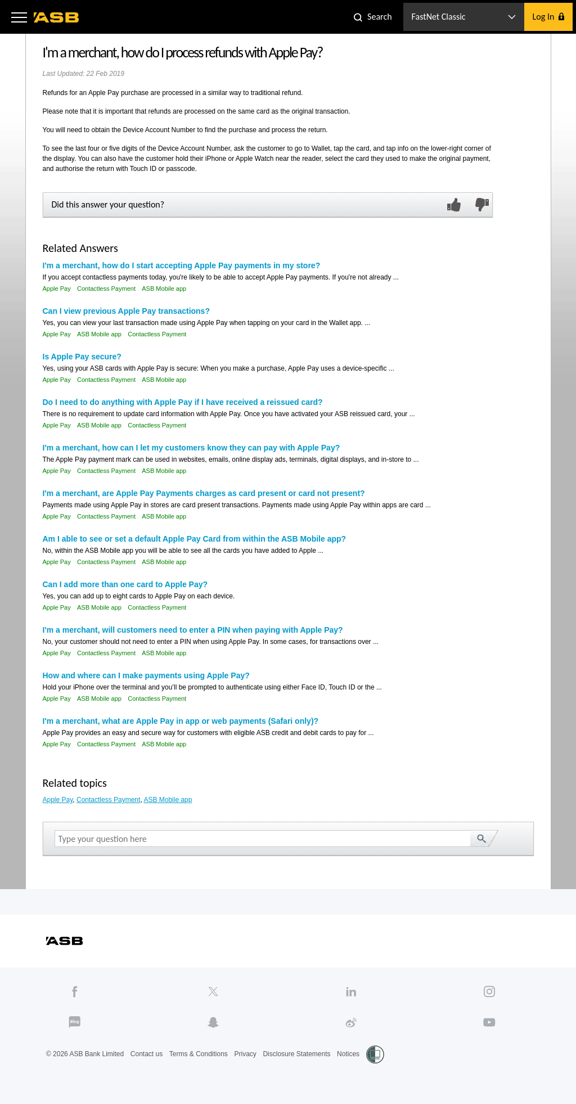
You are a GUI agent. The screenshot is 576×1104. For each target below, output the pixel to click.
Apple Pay (57, 288)
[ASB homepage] (56, 17)
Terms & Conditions (198, 1054)
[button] (19, 17)
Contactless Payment (106, 288)
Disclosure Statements (296, 1054)
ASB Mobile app (164, 288)
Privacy (245, 1054)
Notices (348, 1054)
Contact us (146, 1054)
